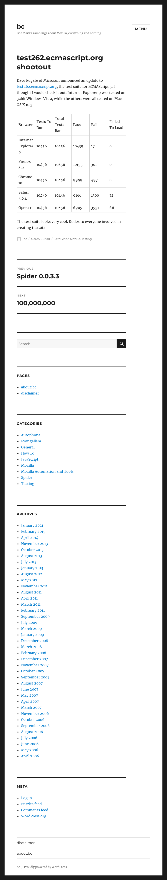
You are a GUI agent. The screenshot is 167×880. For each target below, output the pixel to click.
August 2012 (31, 574)
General (28, 447)
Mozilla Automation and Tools (47, 471)
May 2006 (29, 750)
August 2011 (31, 592)
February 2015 (33, 531)
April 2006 (30, 756)
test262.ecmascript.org (37, 86)
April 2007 (30, 701)
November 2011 (34, 586)
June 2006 (30, 744)
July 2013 (28, 562)
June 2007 (29, 689)
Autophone (30, 435)
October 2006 (33, 719)
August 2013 (31, 556)
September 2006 (35, 726)
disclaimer (30, 393)
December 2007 (34, 659)
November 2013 (34, 543)
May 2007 (29, 695)
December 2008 (34, 641)
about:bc (28, 387)
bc (21, 26)
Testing (87, 239)
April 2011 (29, 598)
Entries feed (31, 804)
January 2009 (32, 634)
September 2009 (35, 616)
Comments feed (34, 810)
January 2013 (32, 568)
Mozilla (75, 239)
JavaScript (61, 239)
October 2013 (32, 550)
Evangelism (31, 441)
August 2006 (32, 732)
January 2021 (32, 525)
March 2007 (31, 707)
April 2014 (29, 537)
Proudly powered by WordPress (45, 867)
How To (27, 453)
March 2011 (30, 604)
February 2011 (33, 610)
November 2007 (34, 665)
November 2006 (35, 713)
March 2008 (31, 647)
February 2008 (33, 653)
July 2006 (29, 738)
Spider (26, 477)
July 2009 (29, 622)
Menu (141, 29)
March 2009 (31, 628)
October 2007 (32, 671)
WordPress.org (33, 816)
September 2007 (35, 677)
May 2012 (29, 580)
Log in (26, 798)
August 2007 (32, 683)
